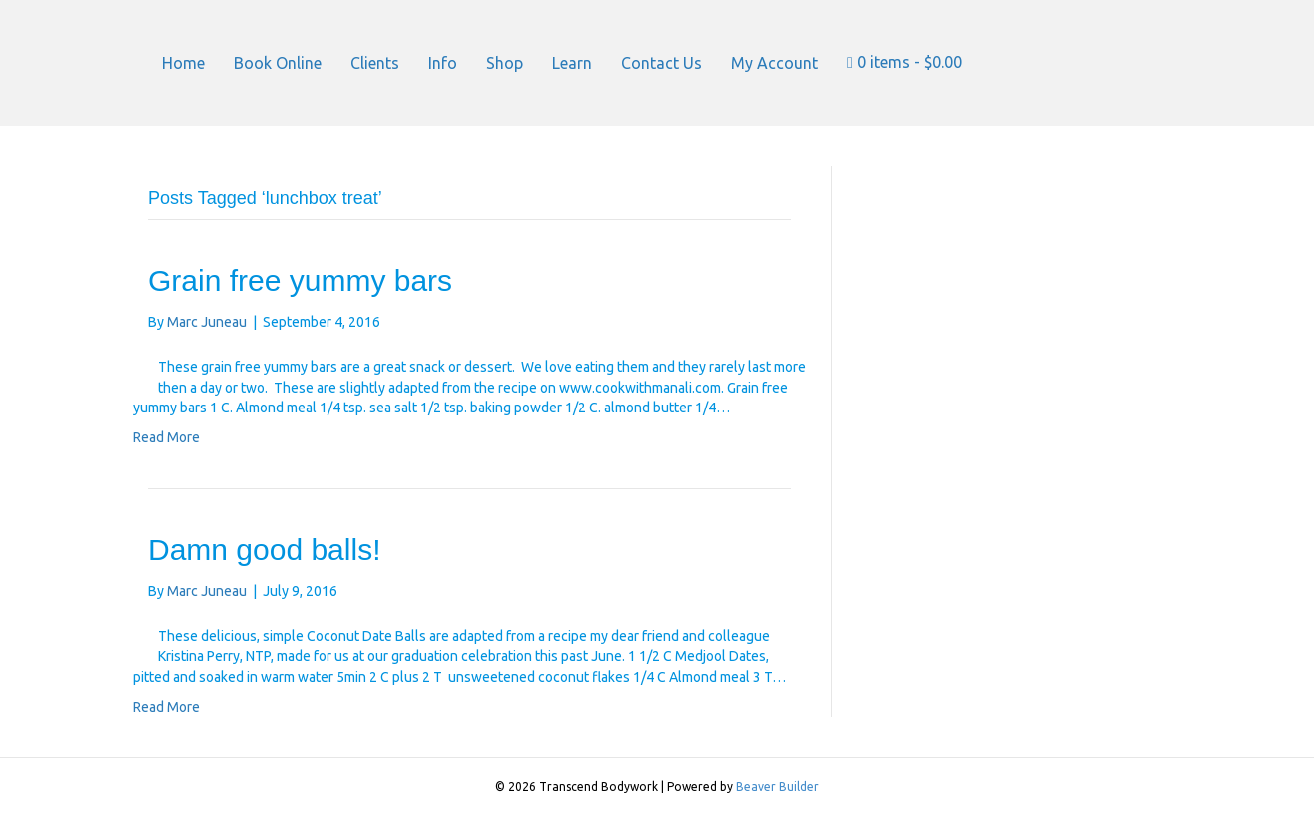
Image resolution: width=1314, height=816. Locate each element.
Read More (166, 437)
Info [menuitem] (442, 63)
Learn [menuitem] (572, 63)
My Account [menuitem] (774, 63)
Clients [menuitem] (374, 63)
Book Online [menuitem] (278, 63)
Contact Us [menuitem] (661, 63)
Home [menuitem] (183, 63)
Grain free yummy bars (300, 280)
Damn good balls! (264, 549)
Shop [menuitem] (504, 63)
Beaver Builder (777, 786)
